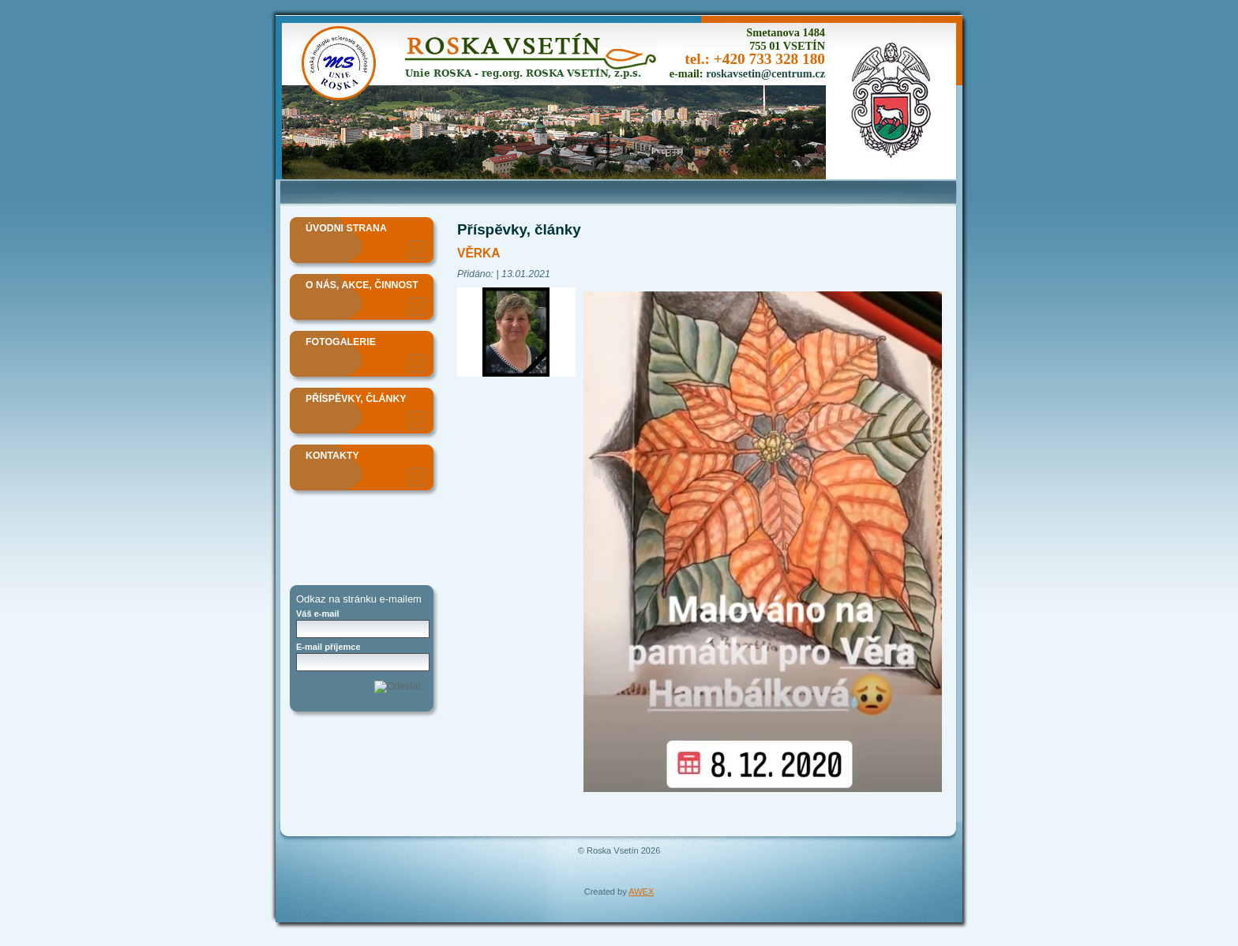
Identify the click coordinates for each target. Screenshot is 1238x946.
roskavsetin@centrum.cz (765, 73)
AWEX (641, 891)
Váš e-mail (318, 613)
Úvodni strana (346, 228)
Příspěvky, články (356, 398)
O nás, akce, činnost (362, 285)
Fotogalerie (341, 341)
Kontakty (332, 455)
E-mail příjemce (328, 646)
